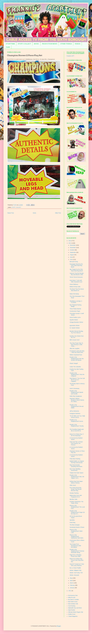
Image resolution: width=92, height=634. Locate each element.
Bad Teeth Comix (72, 601)
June (71, 259)
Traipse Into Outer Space (76, 472)
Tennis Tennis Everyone (76, 277)
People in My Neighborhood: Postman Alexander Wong (77, 551)
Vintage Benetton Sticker (76, 322)
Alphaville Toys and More (75, 608)
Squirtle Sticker (74, 320)
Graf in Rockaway (74, 388)
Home (34, 213)
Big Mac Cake (73, 499)
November (73, 247)
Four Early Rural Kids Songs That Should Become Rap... (75, 489)
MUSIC (36, 44)
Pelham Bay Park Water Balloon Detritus (76, 482)
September (73, 252)
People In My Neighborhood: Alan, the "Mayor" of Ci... (77, 476)
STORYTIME (10, 44)
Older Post (58, 213)
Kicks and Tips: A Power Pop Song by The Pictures (76, 443)
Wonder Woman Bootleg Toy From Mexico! (76, 332)
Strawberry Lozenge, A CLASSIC (76, 301)
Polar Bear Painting (75, 458)
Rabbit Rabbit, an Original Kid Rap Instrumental (77, 461)
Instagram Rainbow (75, 413)
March (72, 583)
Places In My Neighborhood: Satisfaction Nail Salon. (77, 536)
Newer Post (10, 213)
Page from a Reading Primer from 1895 (75, 555)
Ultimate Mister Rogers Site (75, 612)
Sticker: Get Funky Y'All (76, 572)
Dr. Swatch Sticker (75, 328)
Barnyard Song (74, 261)
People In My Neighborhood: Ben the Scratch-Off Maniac (77, 358)
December (73, 245)
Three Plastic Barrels (75, 308)
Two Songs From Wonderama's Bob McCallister (75, 545)
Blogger (59, 626)
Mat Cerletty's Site (73, 603)
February (72, 585)
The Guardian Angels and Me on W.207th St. (77, 430)
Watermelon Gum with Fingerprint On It (76, 496)
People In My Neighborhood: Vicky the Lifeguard (77, 374)
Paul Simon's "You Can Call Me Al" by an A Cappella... (77, 380)
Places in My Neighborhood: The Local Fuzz (77, 507)
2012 (70, 243)
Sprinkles (72, 520)
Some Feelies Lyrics (75, 317)
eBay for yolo (71, 597)
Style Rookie (71, 610)
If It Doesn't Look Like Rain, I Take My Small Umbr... (77, 351)
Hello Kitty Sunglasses (76, 396)
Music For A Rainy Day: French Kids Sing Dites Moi (76, 560)
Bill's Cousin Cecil (74, 340)
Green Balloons (74, 284)
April (71, 580)
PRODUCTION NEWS (49, 44)
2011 (70, 590)
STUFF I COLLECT (24, 44)
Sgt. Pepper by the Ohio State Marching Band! (76, 270)
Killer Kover (73, 485)
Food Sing (72, 522)
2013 (70, 240)
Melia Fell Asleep (74, 294)
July (71, 257)
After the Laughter (74, 348)
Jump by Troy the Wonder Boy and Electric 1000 (77, 274)
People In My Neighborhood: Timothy (77, 425)
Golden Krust (71, 614)
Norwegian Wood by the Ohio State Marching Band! (76, 265)
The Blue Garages (75, 525)
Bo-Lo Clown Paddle (75, 568)
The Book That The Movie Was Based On (77, 289)
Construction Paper (75, 311)
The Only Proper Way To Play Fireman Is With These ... (76, 344)
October (72, 250)
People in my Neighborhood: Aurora (76, 420)
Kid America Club (73, 595)
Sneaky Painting (74, 493)
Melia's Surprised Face (76, 354)
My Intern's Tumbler (73, 599)
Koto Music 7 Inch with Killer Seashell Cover (76, 281)
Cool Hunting (71, 606)
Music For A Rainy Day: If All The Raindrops (76, 434)
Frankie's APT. (70, 56)
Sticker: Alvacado (74, 575)
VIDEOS (77, 44)
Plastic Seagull (74, 363)
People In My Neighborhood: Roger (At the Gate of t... (77, 512)
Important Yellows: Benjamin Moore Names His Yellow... (77, 400)
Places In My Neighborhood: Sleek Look (76, 531)
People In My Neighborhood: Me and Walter (76, 406)
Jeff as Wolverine (74, 411)
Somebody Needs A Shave (77, 527)
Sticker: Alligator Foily (75, 570)
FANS (8, 47)
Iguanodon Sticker (75, 325)
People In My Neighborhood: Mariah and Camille (76, 392)
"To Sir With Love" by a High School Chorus (77, 416)
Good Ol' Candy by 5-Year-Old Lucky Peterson (77, 564)
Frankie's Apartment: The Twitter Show (76, 502)
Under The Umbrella (75, 366)
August (72, 254)
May (71, 578)
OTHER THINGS (66, 44)
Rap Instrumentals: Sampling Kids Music (76, 465)
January (72, 587)
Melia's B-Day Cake (75, 286)
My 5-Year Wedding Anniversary (75, 469)
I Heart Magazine (73, 616)
